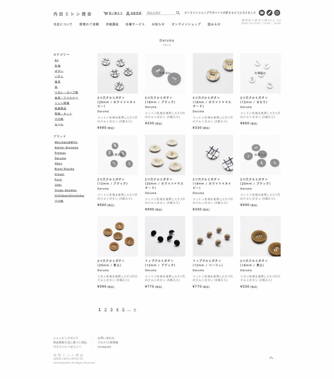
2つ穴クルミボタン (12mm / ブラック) (112, 181)
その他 (59, 119)
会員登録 (136, 13)
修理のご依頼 (89, 24)
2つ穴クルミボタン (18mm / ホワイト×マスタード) (212, 101)
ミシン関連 (62, 103)
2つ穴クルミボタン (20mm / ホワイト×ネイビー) (116, 101)
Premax (60, 152)
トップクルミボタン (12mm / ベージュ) (208, 262)
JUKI (58, 184)
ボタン (59, 71)
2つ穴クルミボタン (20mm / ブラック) (255, 181)
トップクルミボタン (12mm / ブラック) (160, 262)
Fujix (58, 179)
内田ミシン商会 (73, 13)
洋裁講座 (112, 24)
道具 (58, 81)
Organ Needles (66, 190)
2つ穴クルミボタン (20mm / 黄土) (111, 262)
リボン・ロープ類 (66, 92)
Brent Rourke (64, 168)
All (57, 60)
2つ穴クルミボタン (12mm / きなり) (254, 99)
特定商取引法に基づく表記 (70, 342)
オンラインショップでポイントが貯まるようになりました (220, 12)
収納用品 (61, 108)
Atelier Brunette (66, 147)
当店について (63, 24)
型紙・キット (63, 113)
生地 (58, 65)
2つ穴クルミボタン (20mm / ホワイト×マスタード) (164, 183)
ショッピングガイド (66, 338)
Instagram (104, 346)
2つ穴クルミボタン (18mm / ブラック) (160, 99)
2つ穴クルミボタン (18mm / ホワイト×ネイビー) (212, 183)
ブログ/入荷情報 (108, 342)
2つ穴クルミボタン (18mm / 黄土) (254, 262)
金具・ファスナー (66, 97)
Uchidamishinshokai (69, 195)
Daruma (60, 158)
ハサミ (59, 76)
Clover (59, 174)
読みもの (214, 24)
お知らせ (158, 24)
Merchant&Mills (66, 142)
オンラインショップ (186, 24)
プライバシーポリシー (67, 346)
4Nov (58, 163)
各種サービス (135, 24)
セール (59, 124)
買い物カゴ (115, 13)
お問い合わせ (106, 338)
